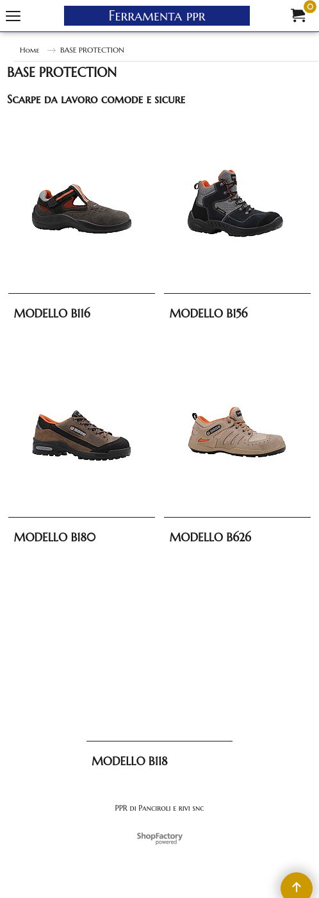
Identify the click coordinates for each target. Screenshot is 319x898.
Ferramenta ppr (157, 15)
